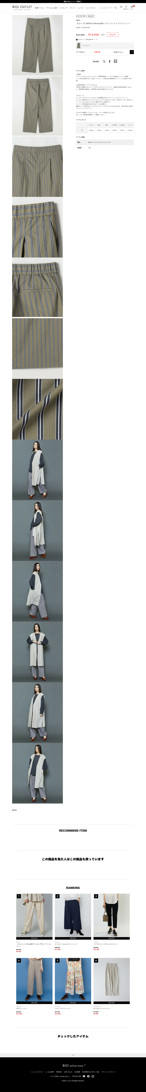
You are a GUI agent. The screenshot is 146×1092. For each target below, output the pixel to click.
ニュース (80, 8)
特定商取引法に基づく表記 (90, 1072)
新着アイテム (39, 8)
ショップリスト (90, 8)
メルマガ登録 (60, 1076)
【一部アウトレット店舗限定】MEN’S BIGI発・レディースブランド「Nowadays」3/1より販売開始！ (73, 5)
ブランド (72, 8)
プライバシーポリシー (108, 1072)
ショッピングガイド (36, 1072)
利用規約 (59, 1072)
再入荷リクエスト (118, 52)
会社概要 (77, 1072)
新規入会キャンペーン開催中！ (73, 1)
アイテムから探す (52, 8)
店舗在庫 (97, 52)
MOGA (78, 20)
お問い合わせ (68, 1072)
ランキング (63, 8)
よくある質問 (49, 1072)
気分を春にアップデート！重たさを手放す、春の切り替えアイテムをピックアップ (73, 3)
